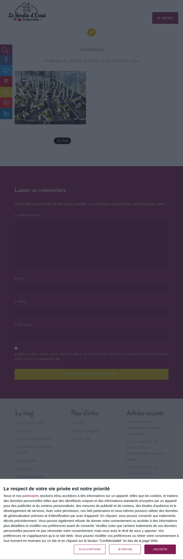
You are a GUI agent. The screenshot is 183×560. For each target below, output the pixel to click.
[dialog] (91, 519)
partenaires (30, 495)
